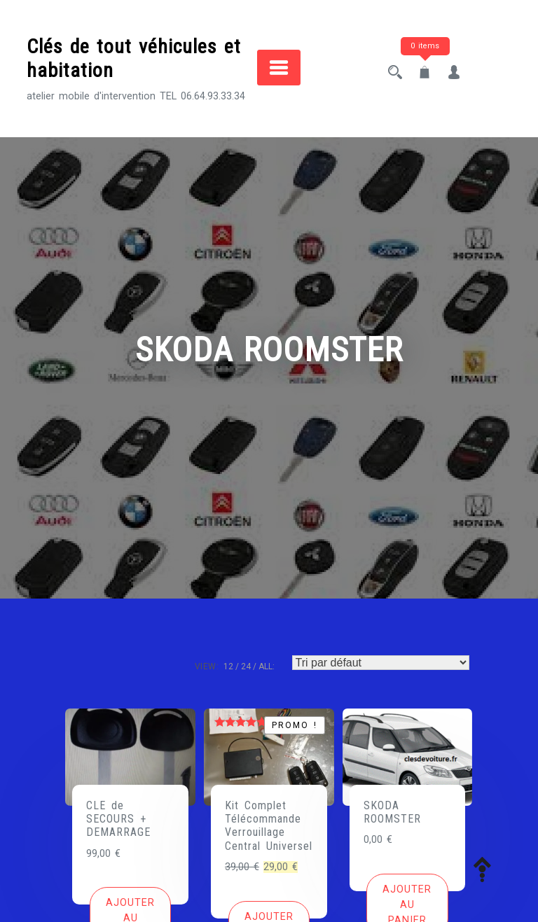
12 (228, 666)
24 (246, 666)
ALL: (266, 666)
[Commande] (380, 662)
